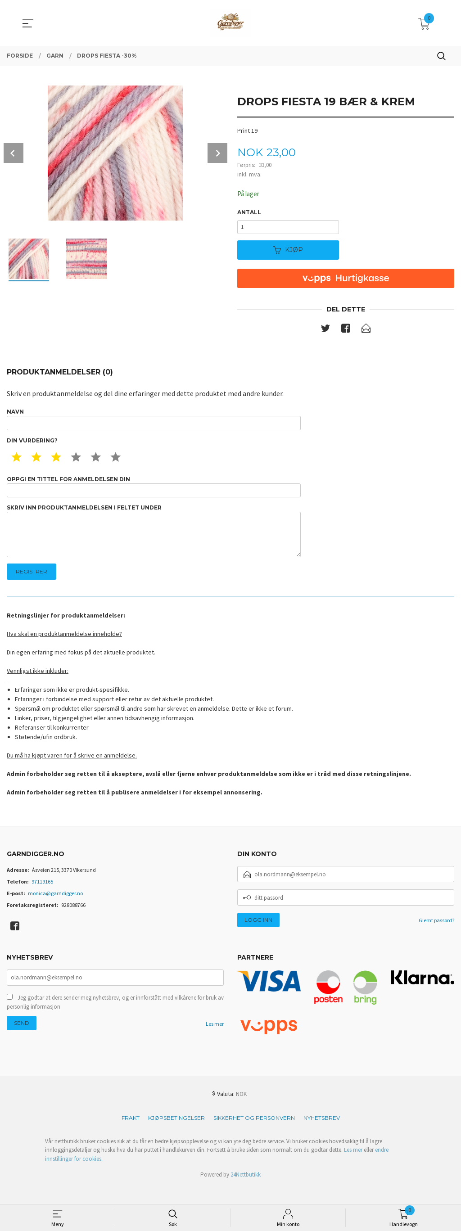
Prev (13, 153)
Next (217, 153)
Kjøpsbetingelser (176, 1135)
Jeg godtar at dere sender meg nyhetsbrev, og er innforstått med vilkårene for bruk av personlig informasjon (115, 1020)
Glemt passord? (436, 937)
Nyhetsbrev (321, 1135)
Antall (249, 212)
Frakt (131, 1135)
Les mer (215, 1041)
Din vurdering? (32, 447)
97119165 (42, 899)
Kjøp (288, 253)
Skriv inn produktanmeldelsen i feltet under (154, 544)
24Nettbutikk (245, 1192)
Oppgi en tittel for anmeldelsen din (154, 495)
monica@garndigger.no (55, 910)
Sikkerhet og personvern (254, 1135)
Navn (154, 425)
